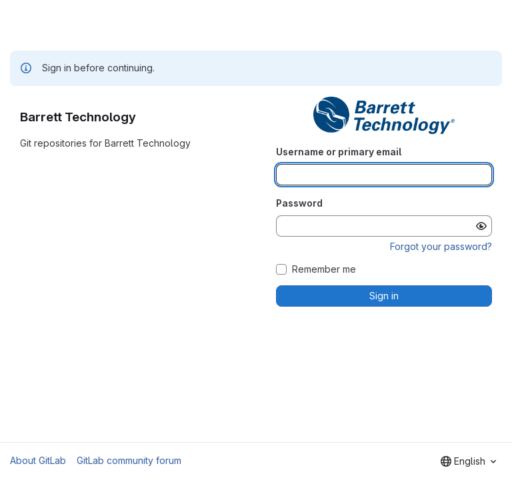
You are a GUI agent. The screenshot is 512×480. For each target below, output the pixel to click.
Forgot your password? (441, 246)
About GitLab (38, 460)
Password (299, 203)
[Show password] (481, 226)
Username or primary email (338, 151)
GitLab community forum (129, 460)
